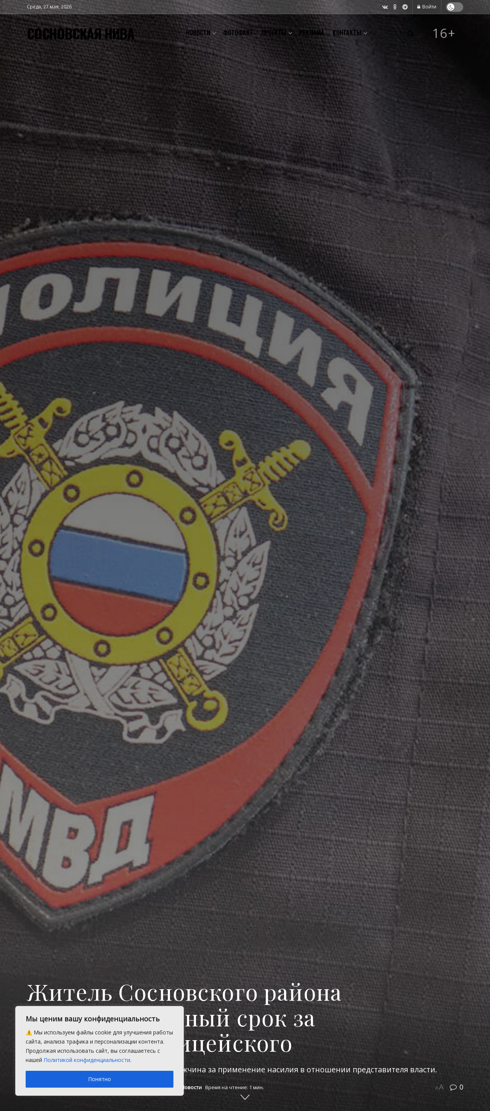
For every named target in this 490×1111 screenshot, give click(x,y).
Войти (426, 6)
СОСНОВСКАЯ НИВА (80, 33)
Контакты (347, 32)
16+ (444, 33)
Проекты (273, 32)
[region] (99, 1051)
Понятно (99, 1079)
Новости (198, 32)
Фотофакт (238, 32)
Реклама (311, 32)
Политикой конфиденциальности (87, 1060)
